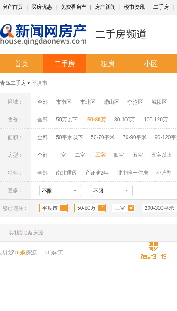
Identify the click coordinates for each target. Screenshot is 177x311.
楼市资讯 (134, 7)
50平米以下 (69, 137)
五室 (138, 155)
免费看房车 (74, 7)
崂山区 (111, 102)
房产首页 (12, 7)
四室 (119, 155)
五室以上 (161, 155)
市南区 (63, 102)
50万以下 (66, 120)
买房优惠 (41, 7)
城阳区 (159, 102)
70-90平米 (134, 137)
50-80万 (86, 208)
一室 (61, 155)
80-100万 (124, 120)
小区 (151, 63)
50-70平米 (103, 137)
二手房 (161, 7)
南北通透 (66, 173)
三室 (120, 208)
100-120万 (156, 120)
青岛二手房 (13, 83)
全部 (42, 102)
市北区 (88, 102)
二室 (81, 155)
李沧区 (135, 102)
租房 (108, 63)
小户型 (164, 173)
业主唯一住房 (132, 173)
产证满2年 (97, 173)
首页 (21, 63)
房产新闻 (105, 7)
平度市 (39, 83)
